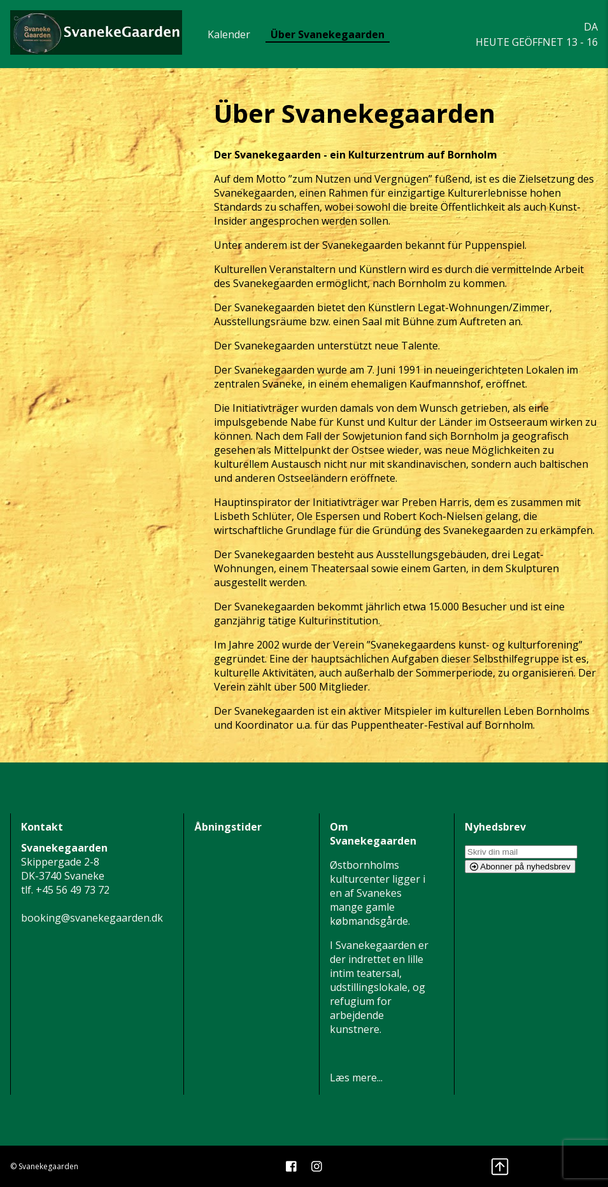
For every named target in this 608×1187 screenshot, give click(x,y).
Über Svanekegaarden (328, 34)
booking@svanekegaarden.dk (92, 918)
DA (591, 27)
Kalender (229, 34)
